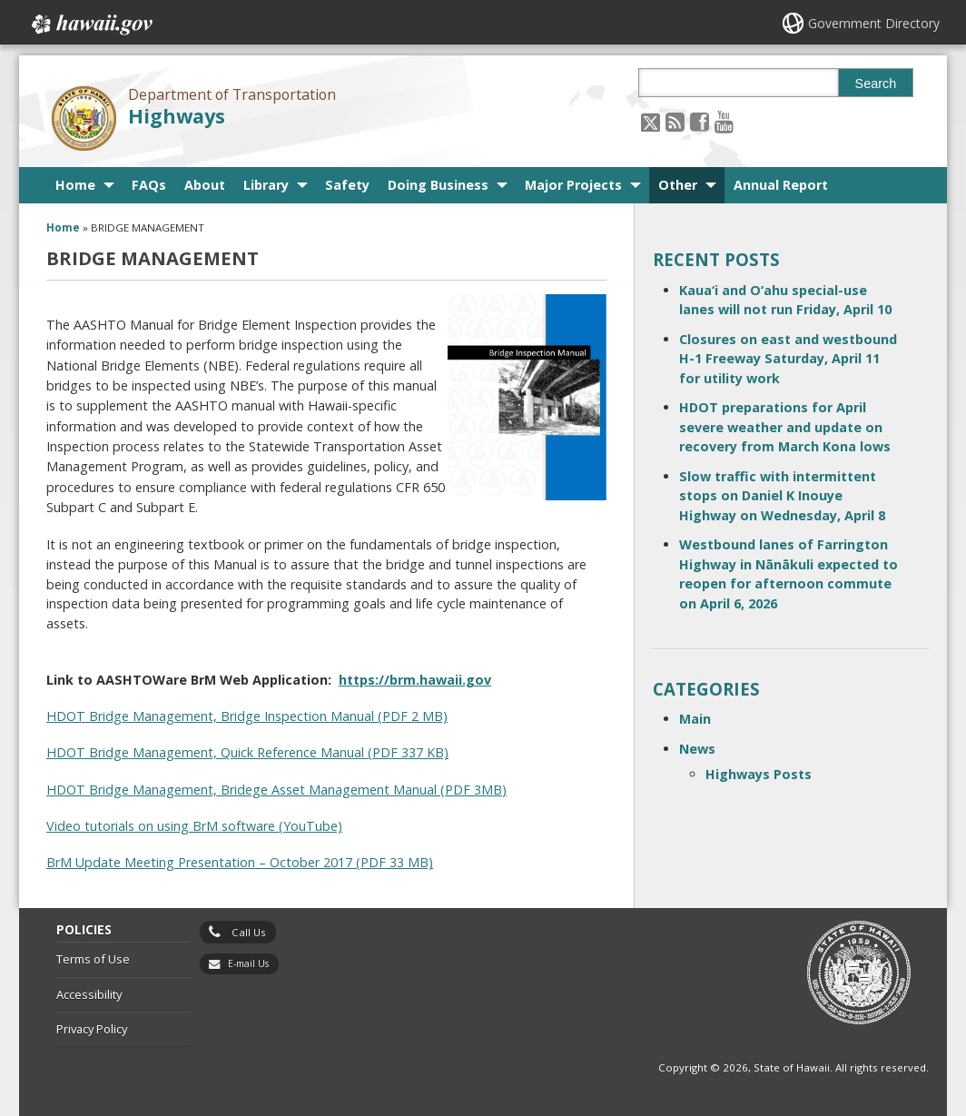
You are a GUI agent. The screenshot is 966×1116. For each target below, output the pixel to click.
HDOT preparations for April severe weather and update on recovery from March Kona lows (785, 427)
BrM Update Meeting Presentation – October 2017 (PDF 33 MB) (239, 862)
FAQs (149, 184)
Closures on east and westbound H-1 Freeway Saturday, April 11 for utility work (788, 359)
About (204, 184)
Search (876, 83)
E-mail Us (248, 963)
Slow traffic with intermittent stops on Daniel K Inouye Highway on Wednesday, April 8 (782, 496)
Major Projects (573, 184)
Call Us (249, 932)
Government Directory (874, 23)
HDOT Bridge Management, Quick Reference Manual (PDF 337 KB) (247, 752)
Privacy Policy (91, 1029)
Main (695, 718)
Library (266, 184)
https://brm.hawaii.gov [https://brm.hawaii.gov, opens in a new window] (415, 679)
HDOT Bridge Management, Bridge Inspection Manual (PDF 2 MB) (247, 716)
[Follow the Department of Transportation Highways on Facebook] (699, 121)
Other (677, 184)
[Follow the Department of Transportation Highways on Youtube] (724, 121)
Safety (347, 184)
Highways (176, 116)
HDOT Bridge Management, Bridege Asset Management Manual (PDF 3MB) (276, 789)
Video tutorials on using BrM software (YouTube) (194, 826)
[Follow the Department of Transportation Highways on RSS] (675, 121)
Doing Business (438, 184)
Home (75, 184)
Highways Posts (758, 774)
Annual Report (781, 184)
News (697, 748)
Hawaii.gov (90, 24)
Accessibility (89, 994)
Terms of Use (93, 959)
